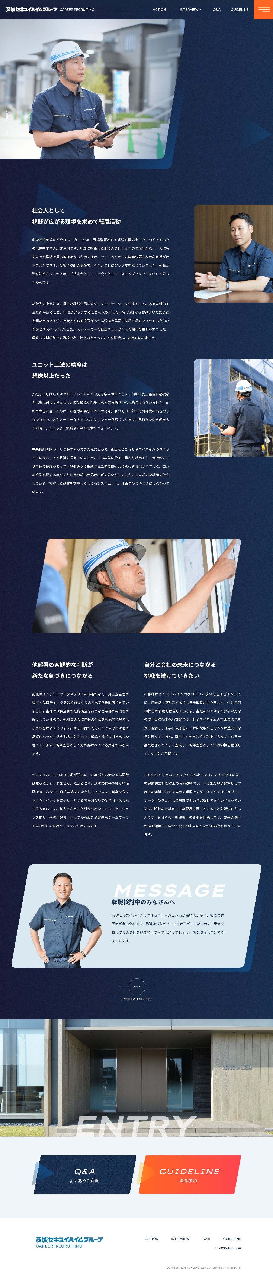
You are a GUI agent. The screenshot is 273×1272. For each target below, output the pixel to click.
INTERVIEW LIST (135, 989)
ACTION (159, 9)
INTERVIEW (180, 1239)
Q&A (217, 9)
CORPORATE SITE (228, 1248)
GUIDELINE (240, 9)
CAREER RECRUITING (50, 9)
